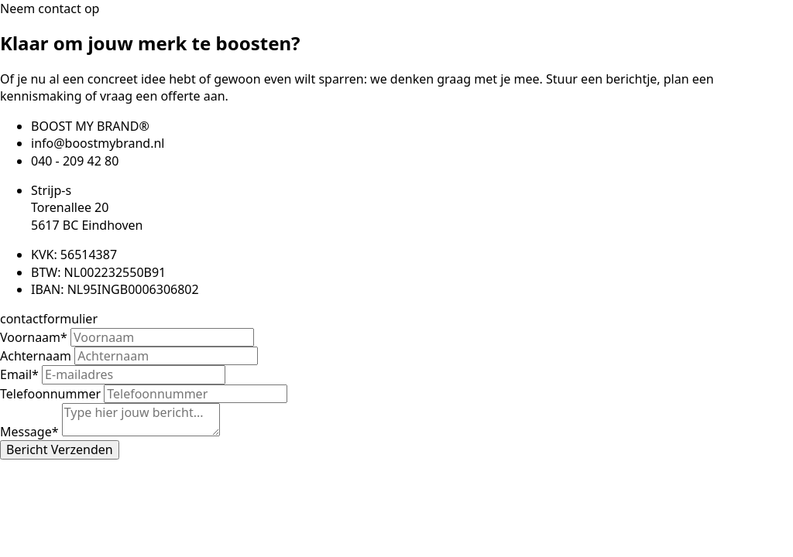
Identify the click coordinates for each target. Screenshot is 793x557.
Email (21, 374)
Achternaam (37, 355)
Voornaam (35, 337)
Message (31, 431)
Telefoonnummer (52, 393)
